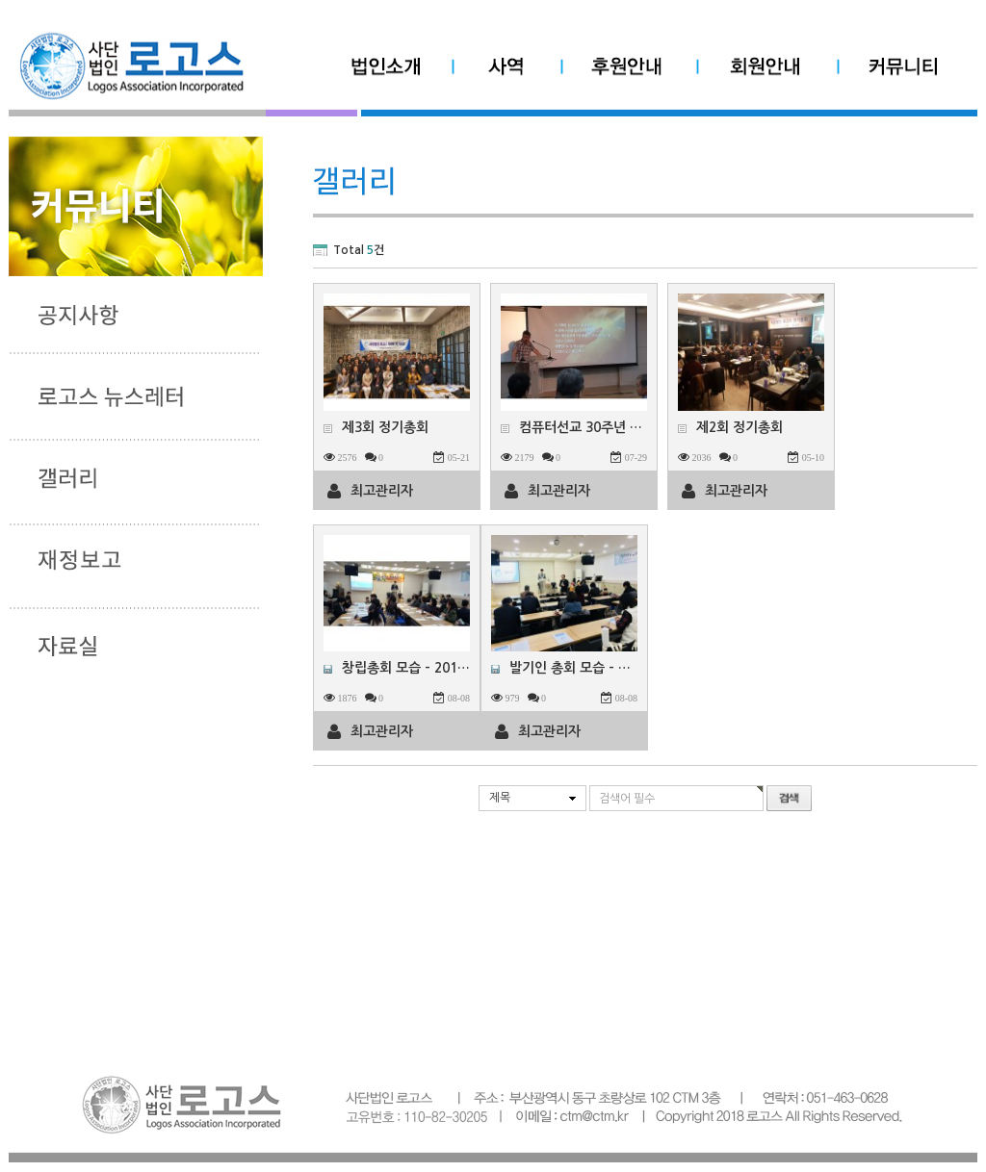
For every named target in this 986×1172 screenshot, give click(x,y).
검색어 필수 (627, 798)
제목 (499, 797)
